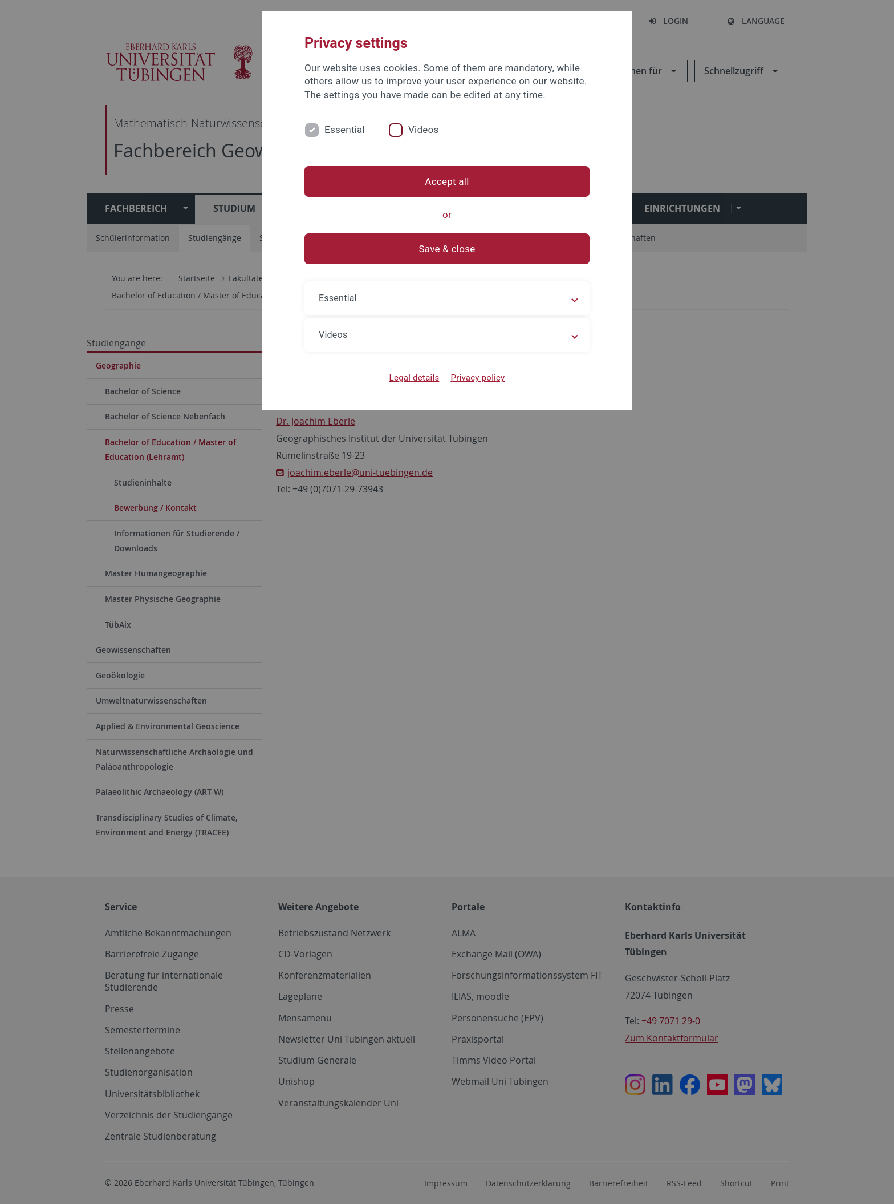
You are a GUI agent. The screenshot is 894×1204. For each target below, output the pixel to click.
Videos (423, 129)
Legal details (414, 378)
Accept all (447, 181)
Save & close (447, 248)
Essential (344, 129)
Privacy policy (477, 378)
